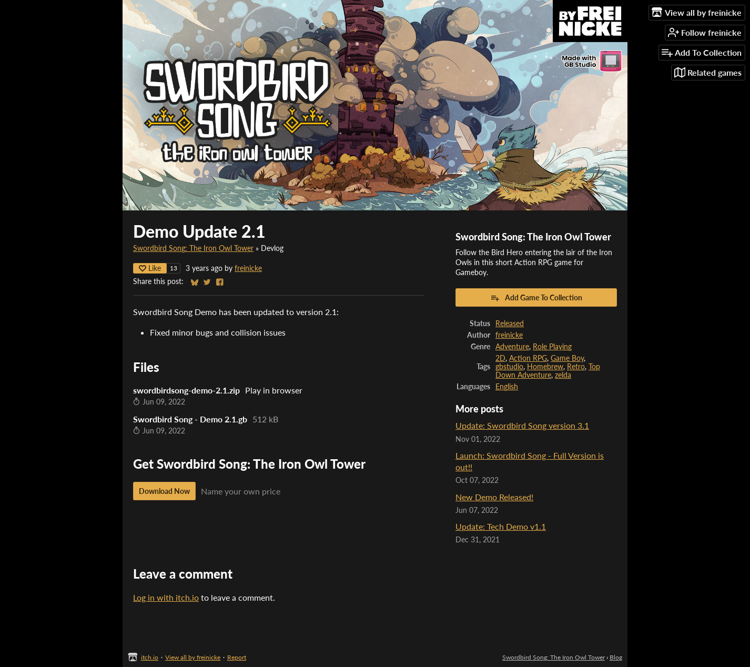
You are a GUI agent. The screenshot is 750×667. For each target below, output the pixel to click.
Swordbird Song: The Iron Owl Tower (193, 248)
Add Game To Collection (536, 297)
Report (236, 657)
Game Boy (567, 358)
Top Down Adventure (547, 370)
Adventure (512, 346)
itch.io (149, 657)
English (506, 386)
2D (500, 358)
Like (150, 268)
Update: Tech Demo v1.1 (500, 526)
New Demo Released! (494, 497)
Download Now (164, 491)
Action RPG (528, 358)
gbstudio (509, 366)
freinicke (248, 268)
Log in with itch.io (166, 597)
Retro (576, 366)
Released (509, 323)
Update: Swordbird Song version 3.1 (522, 425)
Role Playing (552, 346)
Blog (616, 657)
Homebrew (545, 366)
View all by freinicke (192, 657)
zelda (563, 375)
